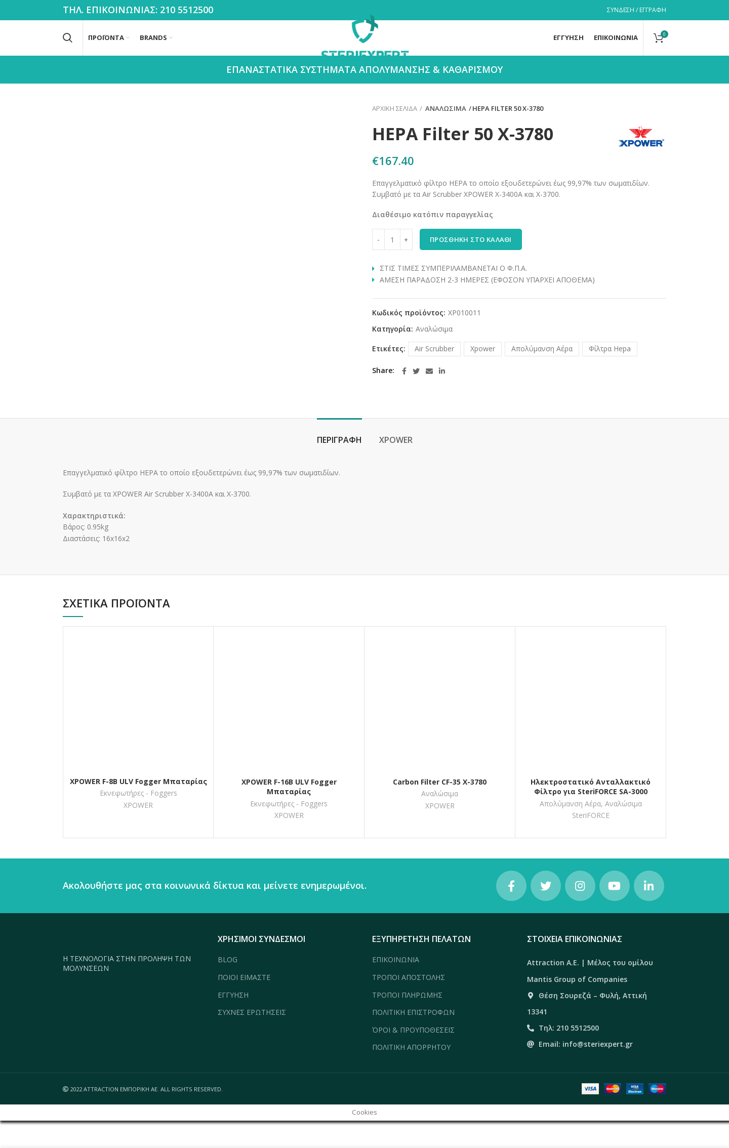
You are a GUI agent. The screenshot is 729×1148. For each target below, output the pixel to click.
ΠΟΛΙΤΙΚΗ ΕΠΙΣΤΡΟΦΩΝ (413, 1040)
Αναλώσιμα (443, 136)
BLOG (227, 987)
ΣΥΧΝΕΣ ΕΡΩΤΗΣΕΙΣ (252, 1040)
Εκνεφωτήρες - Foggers (138, 821)
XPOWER (396, 467)
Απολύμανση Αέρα (542, 376)
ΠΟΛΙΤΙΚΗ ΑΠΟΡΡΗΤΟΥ (411, 1075)
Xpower (482, 376)
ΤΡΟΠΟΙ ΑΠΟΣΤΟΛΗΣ (408, 1004)
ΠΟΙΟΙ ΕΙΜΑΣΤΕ (244, 1004)
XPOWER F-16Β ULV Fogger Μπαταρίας (289, 814)
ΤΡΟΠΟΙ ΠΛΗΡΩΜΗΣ (407, 1022)
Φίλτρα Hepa (610, 376)
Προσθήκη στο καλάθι (471, 267)
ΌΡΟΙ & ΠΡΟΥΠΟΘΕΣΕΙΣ (413, 1057)
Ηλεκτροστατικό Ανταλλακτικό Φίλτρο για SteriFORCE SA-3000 (591, 814)
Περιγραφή (339, 467)
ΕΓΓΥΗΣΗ (233, 1022)
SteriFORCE (591, 843)
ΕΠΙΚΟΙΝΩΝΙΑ (395, 987)
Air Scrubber (434, 376)
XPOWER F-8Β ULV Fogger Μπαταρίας (138, 808)
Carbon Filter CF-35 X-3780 (440, 809)
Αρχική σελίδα (394, 136)
